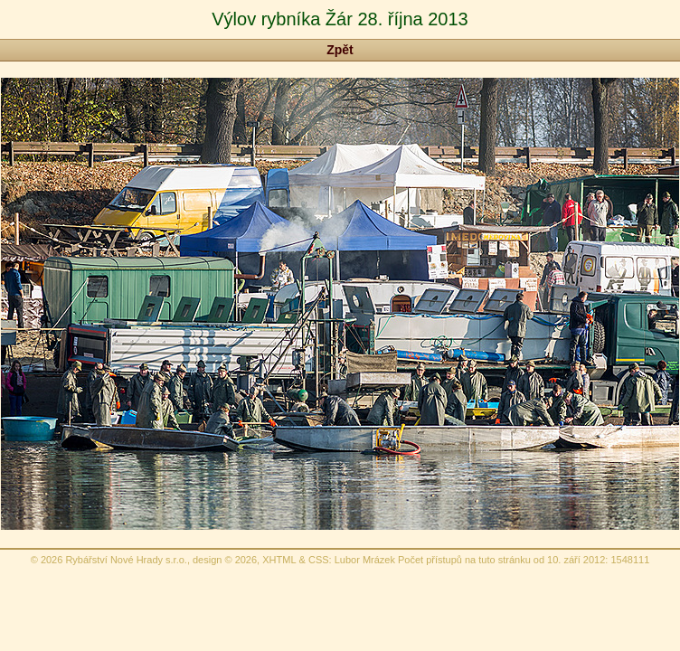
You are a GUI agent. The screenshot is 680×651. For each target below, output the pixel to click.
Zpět (340, 49)
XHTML (279, 559)
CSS (318, 559)
